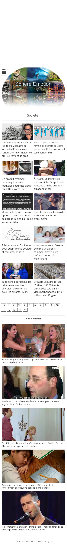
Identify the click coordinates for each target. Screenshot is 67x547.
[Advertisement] (33, 33)
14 (19, 309)
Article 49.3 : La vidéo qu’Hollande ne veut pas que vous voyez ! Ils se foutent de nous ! (33, 401)
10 (57, 305)
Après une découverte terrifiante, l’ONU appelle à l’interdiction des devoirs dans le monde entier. (33, 485)
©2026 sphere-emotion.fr (25, 541)
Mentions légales (45, 541)
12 (8, 309)
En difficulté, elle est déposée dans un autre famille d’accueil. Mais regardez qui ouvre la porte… (33, 443)
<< (3, 305)
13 (14, 309)
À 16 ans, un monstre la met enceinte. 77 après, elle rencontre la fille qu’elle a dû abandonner (49, 184)
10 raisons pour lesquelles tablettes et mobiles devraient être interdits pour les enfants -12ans (16, 287)
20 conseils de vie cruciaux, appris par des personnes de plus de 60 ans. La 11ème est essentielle (17, 217)
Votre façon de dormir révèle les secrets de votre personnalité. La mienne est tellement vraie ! (49, 147)
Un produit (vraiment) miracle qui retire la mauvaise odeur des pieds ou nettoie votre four (16, 184)
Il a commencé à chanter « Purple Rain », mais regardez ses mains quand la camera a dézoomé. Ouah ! (33, 526)
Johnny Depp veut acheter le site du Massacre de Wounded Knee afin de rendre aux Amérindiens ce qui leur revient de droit (17, 149)
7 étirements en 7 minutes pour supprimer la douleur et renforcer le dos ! (17, 249)
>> (25, 309)
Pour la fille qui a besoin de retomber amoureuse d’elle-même (49, 215)
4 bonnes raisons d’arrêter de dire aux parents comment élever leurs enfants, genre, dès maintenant (49, 252)
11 (3, 309)
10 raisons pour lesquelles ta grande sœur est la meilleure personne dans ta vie (33, 359)
